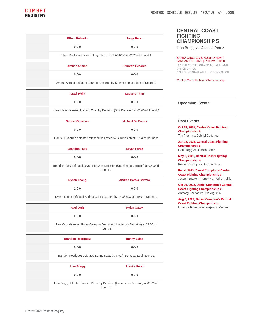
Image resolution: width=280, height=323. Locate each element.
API (220, 13)
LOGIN (230, 13)
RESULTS (191, 13)
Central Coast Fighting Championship (201, 80)
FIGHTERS (157, 13)
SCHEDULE (174, 13)
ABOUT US (208, 13)
